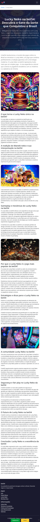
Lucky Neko (4, 497)
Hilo (2, 493)
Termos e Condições (6, 506)
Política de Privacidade (7, 508)
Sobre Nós (4, 504)
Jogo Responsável (6, 510)
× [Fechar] (38, 520)
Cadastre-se (15, 520)
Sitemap (3, 511)
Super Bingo (4, 495)
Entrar (25, 520)
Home (2, 7)
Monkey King (4, 499)
